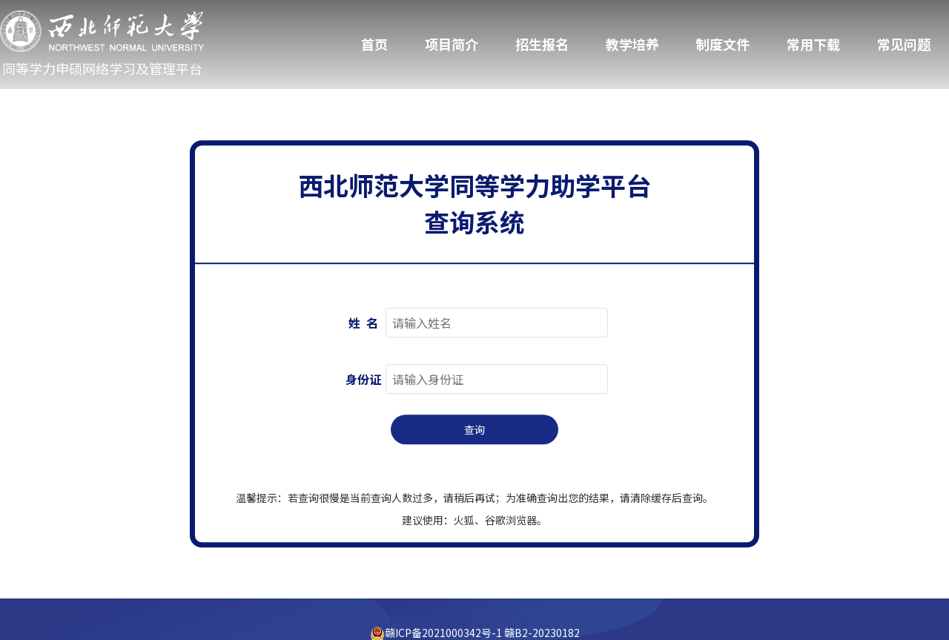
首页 (374, 43)
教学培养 (632, 43)
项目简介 (451, 43)
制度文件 (723, 43)
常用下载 (813, 43)
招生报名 (542, 43)
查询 (474, 430)
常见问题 (903, 43)
